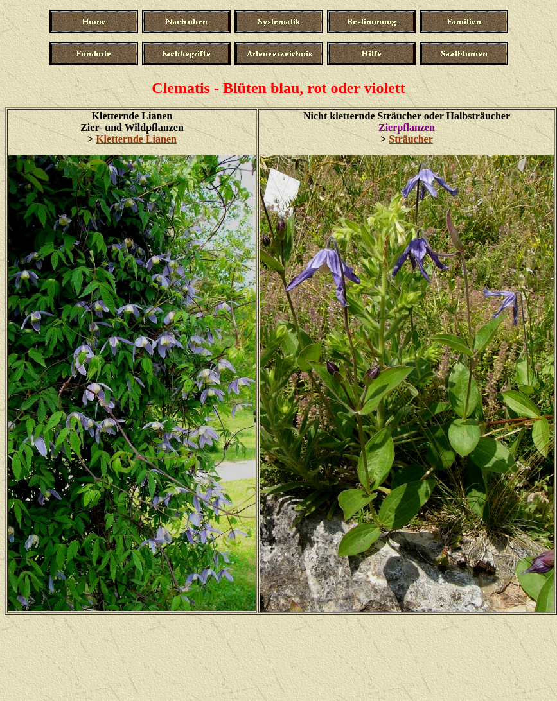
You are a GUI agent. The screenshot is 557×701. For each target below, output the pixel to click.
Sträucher (410, 139)
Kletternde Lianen (136, 139)
